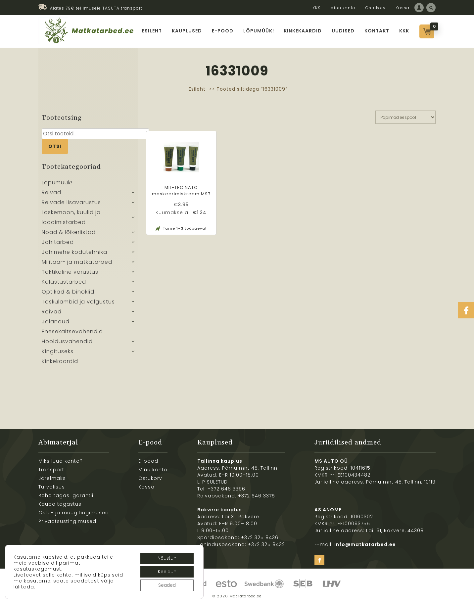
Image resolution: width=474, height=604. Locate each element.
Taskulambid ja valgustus (78, 301)
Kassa (402, 8)
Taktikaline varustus (70, 272)
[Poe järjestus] (405, 117)
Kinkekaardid (303, 30)
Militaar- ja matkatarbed (77, 262)
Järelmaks (52, 478)
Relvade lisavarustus (71, 202)
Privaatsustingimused (67, 521)
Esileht (152, 30)
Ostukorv (375, 8)
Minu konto (343, 8)
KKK (316, 8)
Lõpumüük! (258, 30)
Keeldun (166, 571)
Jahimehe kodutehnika (74, 252)
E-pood (222, 30)
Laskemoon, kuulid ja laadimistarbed (71, 217)
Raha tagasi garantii (65, 495)
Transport (51, 469)
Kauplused (187, 30)
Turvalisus (51, 487)
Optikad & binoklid (68, 292)
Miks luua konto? (60, 461)
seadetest (28, 586)
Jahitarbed (58, 242)
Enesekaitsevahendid (72, 331)
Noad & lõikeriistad (69, 232)
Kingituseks (57, 351)
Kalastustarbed (64, 282)
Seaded (166, 585)
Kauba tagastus (59, 504)
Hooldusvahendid (67, 341)
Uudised (343, 30)
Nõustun (166, 557)
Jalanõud (56, 321)
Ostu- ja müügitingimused (73, 512)
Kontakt (377, 30)
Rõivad (52, 311)
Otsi (54, 146)
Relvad (51, 192)
